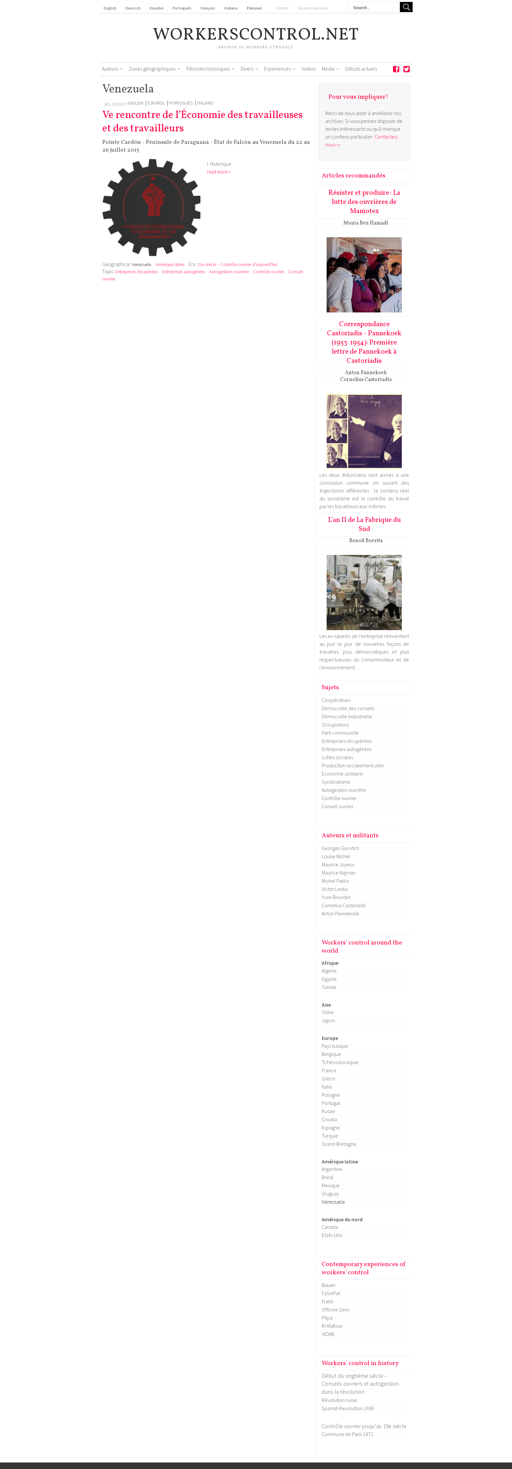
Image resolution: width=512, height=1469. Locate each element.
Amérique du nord (342, 1219)
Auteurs (110, 68)
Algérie (329, 970)
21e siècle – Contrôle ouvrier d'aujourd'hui (237, 264)
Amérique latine (169, 264)
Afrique (330, 963)
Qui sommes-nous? (313, 8)
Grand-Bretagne (339, 1144)
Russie (328, 1111)
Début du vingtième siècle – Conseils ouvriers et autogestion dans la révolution (360, 1383)
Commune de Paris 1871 (347, 1434)
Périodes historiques (208, 68)
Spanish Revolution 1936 (348, 1408)
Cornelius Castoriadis (344, 905)
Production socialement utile (353, 765)
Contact (282, 8)
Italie (327, 1086)
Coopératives (336, 700)
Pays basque (335, 1046)
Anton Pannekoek (340, 913)
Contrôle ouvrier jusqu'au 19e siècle (364, 1426)
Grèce (328, 1078)
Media (328, 68)
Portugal (331, 1103)
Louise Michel (336, 856)
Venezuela (141, 264)
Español (156, 103)
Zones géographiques (152, 68)
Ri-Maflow (332, 1326)
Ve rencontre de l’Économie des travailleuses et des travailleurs (202, 122)
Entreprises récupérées (136, 272)
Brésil (327, 1177)
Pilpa (327, 1317)
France (329, 1070)
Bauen (328, 1285)
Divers (247, 68)
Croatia (329, 1119)
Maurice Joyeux (338, 864)
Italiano (205, 103)
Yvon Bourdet (336, 897)
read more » (218, 172)
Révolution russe (339, 1400)
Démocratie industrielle (347, 716)
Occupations (335, 724)
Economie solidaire (342, 773)
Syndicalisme (336, 781)
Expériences (277, 68)
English (135, 103)
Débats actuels (361, 68)
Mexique (331, 1185)
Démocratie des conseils (348, 708)
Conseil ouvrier (337, 806)
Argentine (332, 1169)
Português (181, 103)
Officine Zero (336, 1309)
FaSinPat (331, 1293)
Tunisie (329, 987)
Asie (326, 1004)
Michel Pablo (335, 880)
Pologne (331, 1095)
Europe (330, 1038)
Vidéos (308, 68)
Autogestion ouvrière (229, 272)
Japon (328, 1020)
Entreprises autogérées (183, 272)
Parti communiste (340, 732)
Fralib (327, 1301)
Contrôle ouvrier (269, 272)
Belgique (331, 1054)
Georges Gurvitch (340, 848)
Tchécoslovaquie (340, 1062)
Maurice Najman (338, 872)
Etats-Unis (332, 1235)
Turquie (330, 1135)
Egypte (329, 979)
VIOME (328, 1334)
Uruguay (330, 1193)
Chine (328, 1012)
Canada (330, 1227)
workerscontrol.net (256, 35)
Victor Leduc (335, 889)
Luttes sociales (337, 757)
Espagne (331, 1127)
